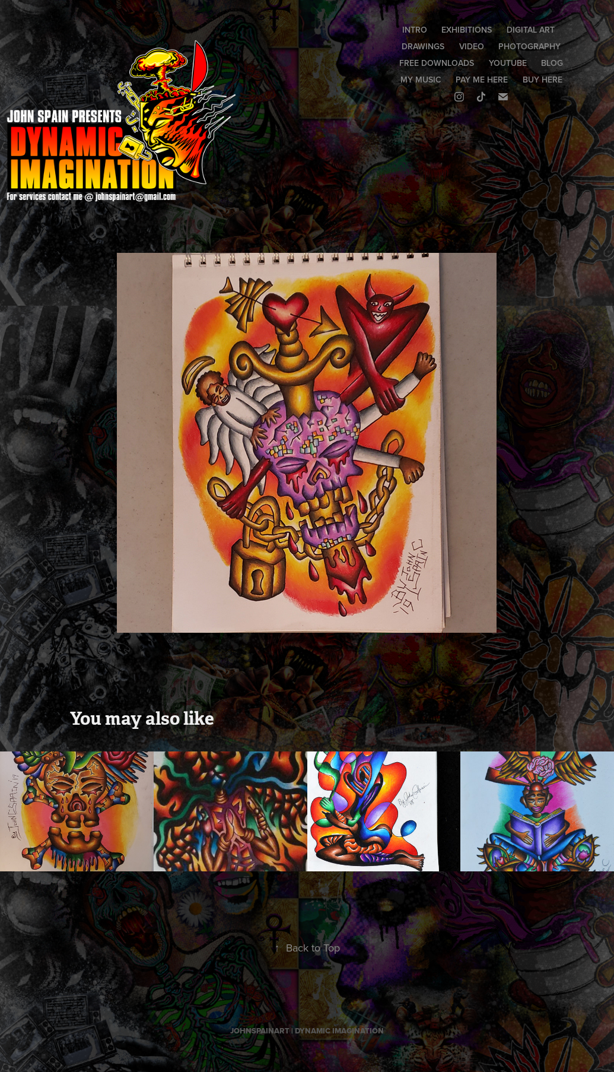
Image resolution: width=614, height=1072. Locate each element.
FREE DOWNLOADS (436, 63)
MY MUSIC (420, 79)
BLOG (552, 63)
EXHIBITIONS (466, 30)
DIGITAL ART (531, 30)
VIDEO (471, 46)
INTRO (414, 30)
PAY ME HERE (482, 79)
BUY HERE (542, 79)
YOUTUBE (508, 63)
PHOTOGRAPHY (529, 46)
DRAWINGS (423, 46)
